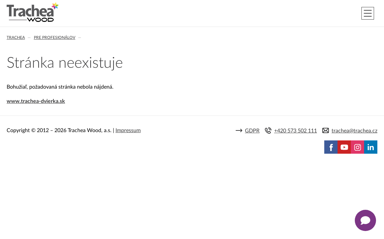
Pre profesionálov (54, 38)
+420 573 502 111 (295, 130)
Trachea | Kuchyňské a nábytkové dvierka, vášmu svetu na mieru (33, 12)
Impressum (128, 130)
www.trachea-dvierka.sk (36, 101)
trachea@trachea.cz (354, 130)
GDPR (252, 130)
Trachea (16, 38)
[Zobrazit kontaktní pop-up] (365, 220)
